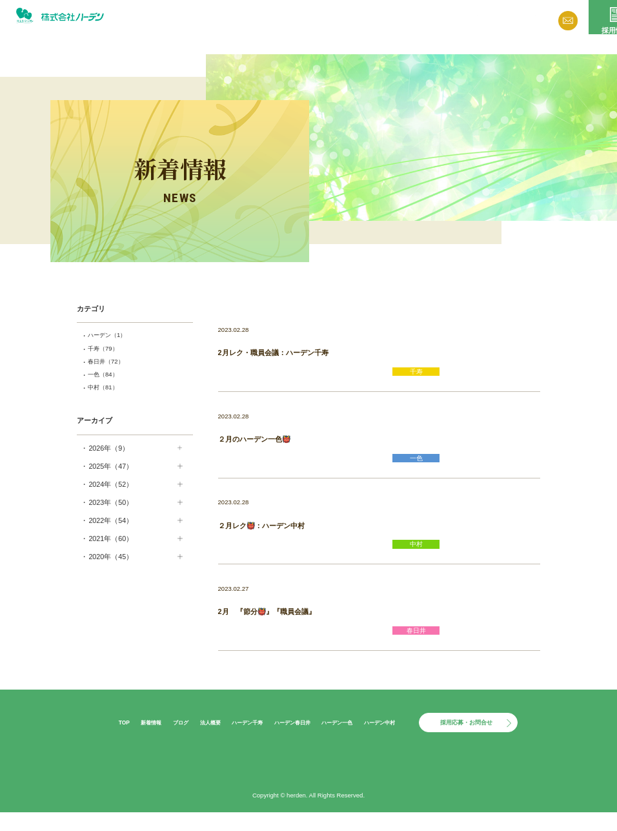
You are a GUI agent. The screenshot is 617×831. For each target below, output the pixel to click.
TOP (92, 739)
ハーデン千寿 (235, 739)
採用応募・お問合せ (483, 740)
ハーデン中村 (391, 739)
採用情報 (587, 34)
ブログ (364, 20)
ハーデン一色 (341, 739)
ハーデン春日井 (288, 739)
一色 (106, 379)
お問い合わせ (530, 22)
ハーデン (111, 336)
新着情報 (323, 20)
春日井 (110, 365)
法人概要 (406, 20)
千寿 (106, 350)
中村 (106, 393)
